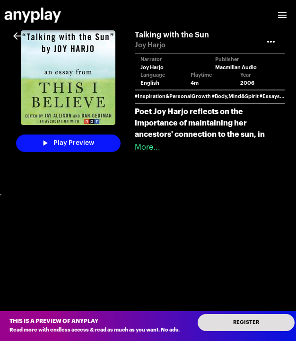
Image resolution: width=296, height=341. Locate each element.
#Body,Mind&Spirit (235, 96)
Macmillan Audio (236, 67)
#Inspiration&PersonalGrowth (173, 96)
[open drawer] (282, 15)
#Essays (270, 96)
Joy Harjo (150, 45)
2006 (247, 83)
